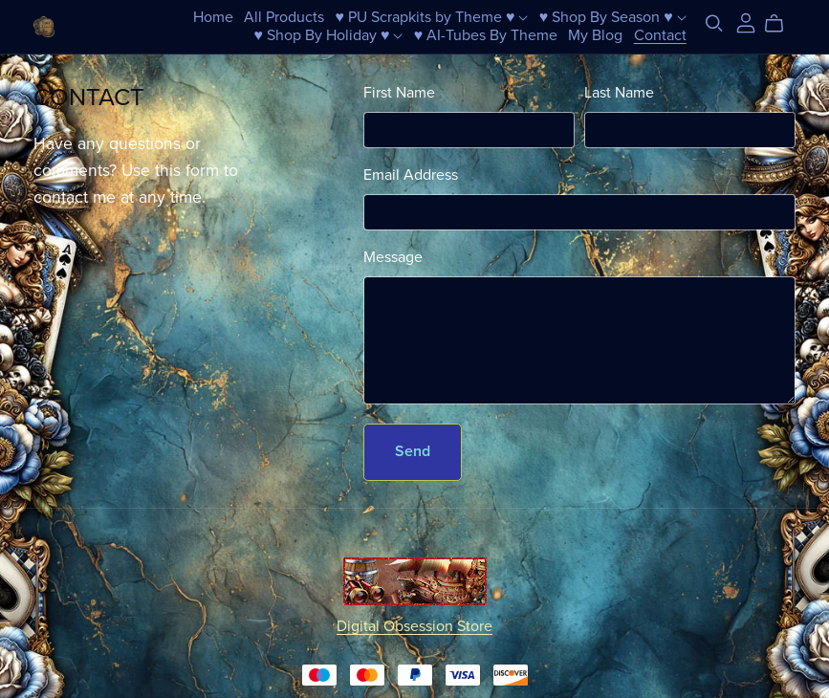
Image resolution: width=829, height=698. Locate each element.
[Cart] (782, 23)
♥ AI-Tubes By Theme (486, 35)
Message (393, 257)
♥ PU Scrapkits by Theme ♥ (431, 17)
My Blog (595, 35)
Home (213, 17)
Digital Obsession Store (414, 626)
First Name (399, 92)
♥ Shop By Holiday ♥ (328, 35)
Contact (660, 35)
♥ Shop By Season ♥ (613, 17)
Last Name (619, 92)
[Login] (745, 22)
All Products (284, 17)
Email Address (410, 175)
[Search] (714, 23)
